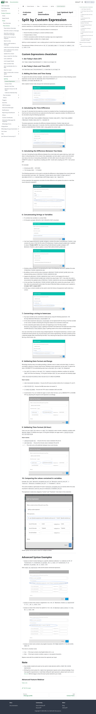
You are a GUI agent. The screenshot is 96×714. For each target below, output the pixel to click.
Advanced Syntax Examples (85, 42)
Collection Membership (11, 92)
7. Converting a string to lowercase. (86, 29)
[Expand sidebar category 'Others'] (18, 98)
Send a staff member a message (10, 44)
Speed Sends (5, 18)
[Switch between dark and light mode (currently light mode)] (82, 2)
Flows (3, 21)
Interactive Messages (7, 107)
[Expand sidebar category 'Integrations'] (18, 126)
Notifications (5, 110)
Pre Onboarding (5, 8)
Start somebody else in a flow (10, 66)
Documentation (14, 2)
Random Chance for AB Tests (11, 89)
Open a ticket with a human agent (11, 73)
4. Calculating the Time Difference (85, 18)
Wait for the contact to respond (10, 37)
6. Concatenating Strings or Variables (86, 25)
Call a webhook (8, 58)
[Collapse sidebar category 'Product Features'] (18, 13)
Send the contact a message (11, 30)
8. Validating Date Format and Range (87, 32)
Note (81, 44)
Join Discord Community (8, 136)
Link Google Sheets (9, 61)
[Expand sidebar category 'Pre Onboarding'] (18, 8)
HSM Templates (6, 105)
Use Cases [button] (4, 131)
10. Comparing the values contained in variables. (86, 39)
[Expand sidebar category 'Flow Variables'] (18, 95)
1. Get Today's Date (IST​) (86, 9)
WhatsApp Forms (6, 124)
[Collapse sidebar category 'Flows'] (18, 21)
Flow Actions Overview (10, 28)
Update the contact (9, 53)
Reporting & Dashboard (8, 112)
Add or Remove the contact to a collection (11, 50)
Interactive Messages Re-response (8, 120)
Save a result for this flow (10, 56)
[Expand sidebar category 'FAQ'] (18, 134)
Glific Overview (5, 6)
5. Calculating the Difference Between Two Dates (86, 22)
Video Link (24, 683)
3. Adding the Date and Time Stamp (86, 15)
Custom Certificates (7, 117)
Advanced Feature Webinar (86, 46)
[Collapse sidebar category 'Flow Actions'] (18, 26)
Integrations (4, 126)
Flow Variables (7, 95)
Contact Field (8, 84)
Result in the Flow (9, 86)
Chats (3, 16)
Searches (4, 102)
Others (5, 97)
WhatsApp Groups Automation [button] (9, 129)
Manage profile (8, 76)
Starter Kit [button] (4, 11)
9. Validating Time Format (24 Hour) (87, 36)
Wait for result (7, 70)
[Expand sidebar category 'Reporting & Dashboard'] (18, 112)
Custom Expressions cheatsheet (86, 7)
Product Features (5, 13)
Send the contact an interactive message (9, 33)
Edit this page (26, 688)
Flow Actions (6, 25)
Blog (63, 705)
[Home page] (23, 6)
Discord (26, 674)
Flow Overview (7, 23)
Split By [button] (6, 79)
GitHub (77, 2)
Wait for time (7, 41)
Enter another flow (9, 63)
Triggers (4, 100)
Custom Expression (10, 81)
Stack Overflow (40, 705)
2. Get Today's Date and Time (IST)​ (87, 11)
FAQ (2, 134)
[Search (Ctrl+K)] (89, 2)
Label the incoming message (11, 47)
